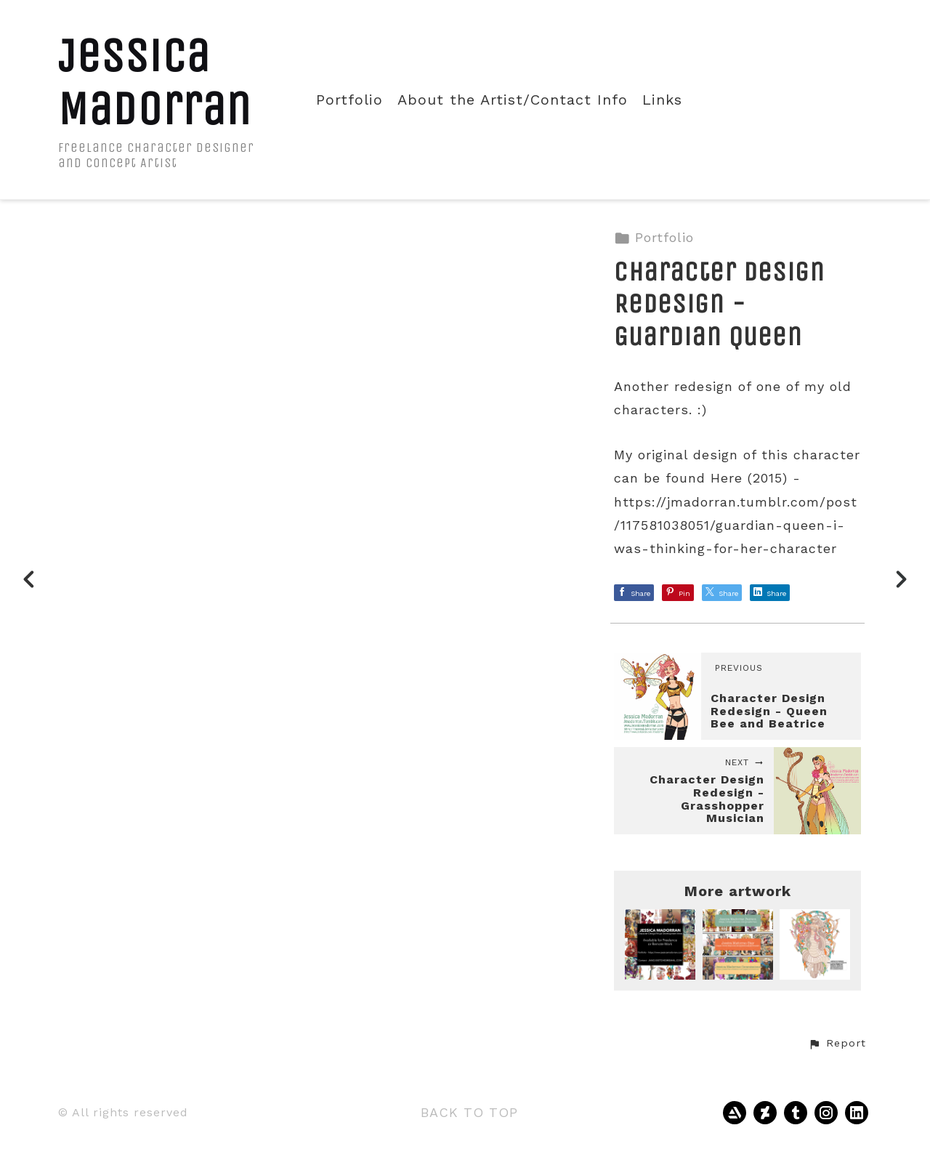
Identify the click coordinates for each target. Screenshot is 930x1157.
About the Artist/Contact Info (512, 100)
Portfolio (349, 100)
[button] (837, 1043)
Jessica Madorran (154, 82)
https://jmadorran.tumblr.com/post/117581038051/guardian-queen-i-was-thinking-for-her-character (735, 525)
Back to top (469, 1112)
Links (662, 100)
